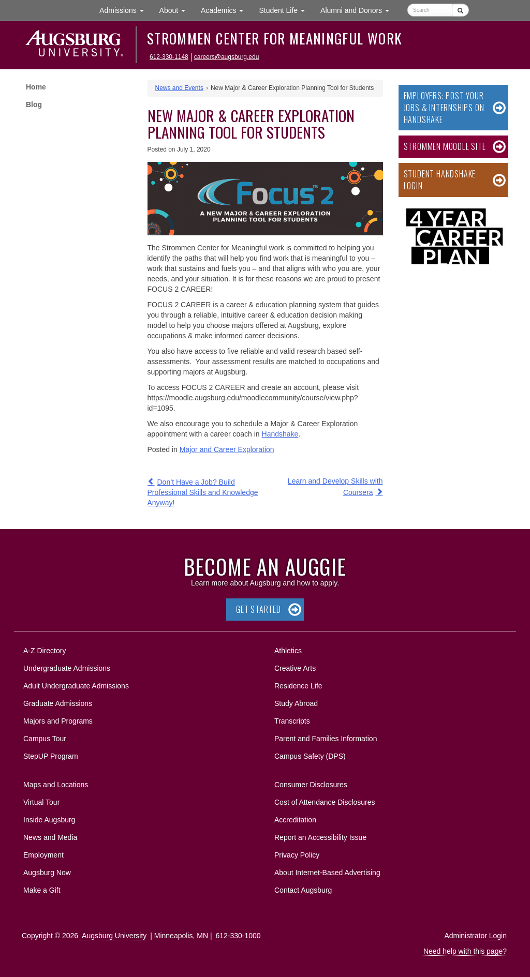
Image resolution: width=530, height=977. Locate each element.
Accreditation (295, 820)
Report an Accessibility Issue (320, 837)
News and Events (179, 88)
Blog (34, 104)
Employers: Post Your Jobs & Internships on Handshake (444, 107)
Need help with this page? (465, 951)
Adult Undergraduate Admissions (76, 686)
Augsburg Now (47, 872)
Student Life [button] (286, 9)
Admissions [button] (125, 9)
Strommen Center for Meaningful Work (274, 38)
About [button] (176, 13)
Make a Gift (42, 890)
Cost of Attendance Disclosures (324, 802)
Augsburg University (114, 935)
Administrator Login (475, 935)
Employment (43, 855)
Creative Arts (295, 668)
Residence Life (298, 686)
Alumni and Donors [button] (358, 9)
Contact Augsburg (303, 890)
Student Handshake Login (440, 180)
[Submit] (460, 10)
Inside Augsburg (49, 820)
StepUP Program (50, 756)
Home (36, 87)
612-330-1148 (169, 57)
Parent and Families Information (325, 738)
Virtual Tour (41, 802)
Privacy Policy (296, 855)
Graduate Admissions (57, 703)
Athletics (288, 651)
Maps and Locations (55, 784)
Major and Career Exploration (227, 449)
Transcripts (292, 721)
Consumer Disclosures (310, 784)
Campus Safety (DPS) (310, 756)
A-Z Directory (44, 651)
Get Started (258, 609)
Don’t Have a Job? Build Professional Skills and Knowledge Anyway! (203, 492)
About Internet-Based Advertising (327, 872)
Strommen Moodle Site (445, 146)
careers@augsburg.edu (226, 57)
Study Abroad (296, 703)
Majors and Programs (58, 719)
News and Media (50, 837)
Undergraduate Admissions (66, 668)
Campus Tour (44, 738)
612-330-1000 (237, 935)
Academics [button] (226, 9)
